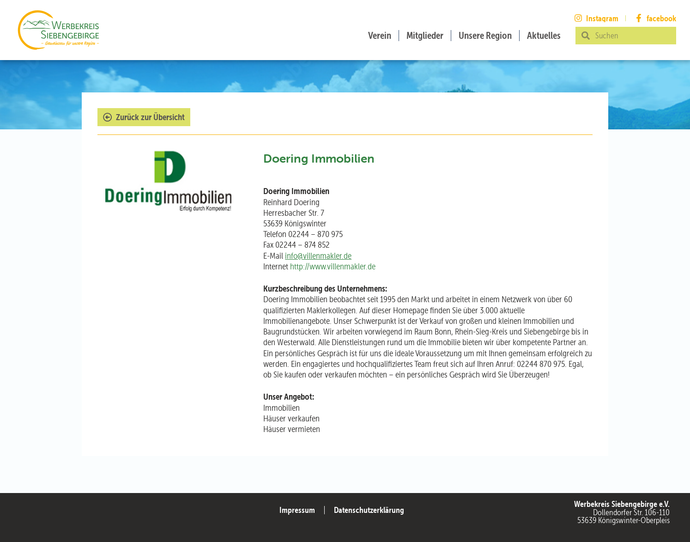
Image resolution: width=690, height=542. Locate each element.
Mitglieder (424, 35)
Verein (379, 35)
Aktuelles (544, 35)
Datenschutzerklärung (369, 510)
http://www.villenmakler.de (332, 266)
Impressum (297, 510)
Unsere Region (485, 35)
